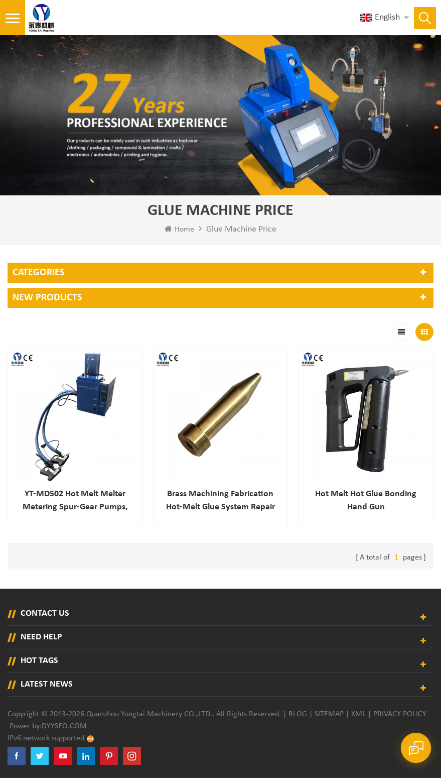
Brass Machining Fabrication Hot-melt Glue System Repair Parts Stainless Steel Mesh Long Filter (220, 501)
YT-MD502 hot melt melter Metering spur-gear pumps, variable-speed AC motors (75, 501)
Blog (297, 714)
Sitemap (329, 714)
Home (179, 229)
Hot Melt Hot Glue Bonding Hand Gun (365, 500)
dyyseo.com (64, 726)
